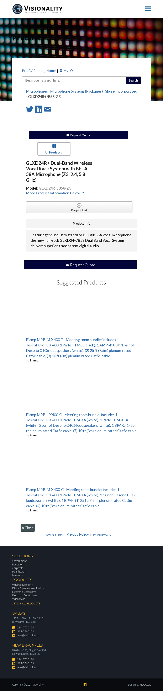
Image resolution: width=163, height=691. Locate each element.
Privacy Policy (77, 534)
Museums (17, 575)
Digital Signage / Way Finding (28, 588)
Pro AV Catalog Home (39, 70)
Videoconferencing (22, 585)
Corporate (17, 568)
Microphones (37, 91)
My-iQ (66, 70)
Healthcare (18, 571)
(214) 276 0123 (25, 631)
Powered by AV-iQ (101, 534)
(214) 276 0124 (25, 627)
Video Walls (18, 599)
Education (17, 564)
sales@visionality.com (28, 635)
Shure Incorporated (121, 91)
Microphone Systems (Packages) (76, 91)
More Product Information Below (55, 193)
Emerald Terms (55, 534)
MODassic (145, 684)
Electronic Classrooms (24, 592)
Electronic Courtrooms (24, 595)
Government (19, 561)
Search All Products (26, 603)
